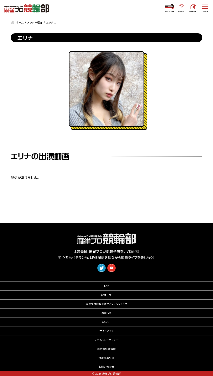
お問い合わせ (106, 366)
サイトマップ (106, 330)
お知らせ (106, 313)
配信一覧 (106, 295)
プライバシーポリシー (106, 339)
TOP (106, 286)
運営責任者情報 (106, 348)
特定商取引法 (107, 357)
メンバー (106, 322)
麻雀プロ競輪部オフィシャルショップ (106, 304)
